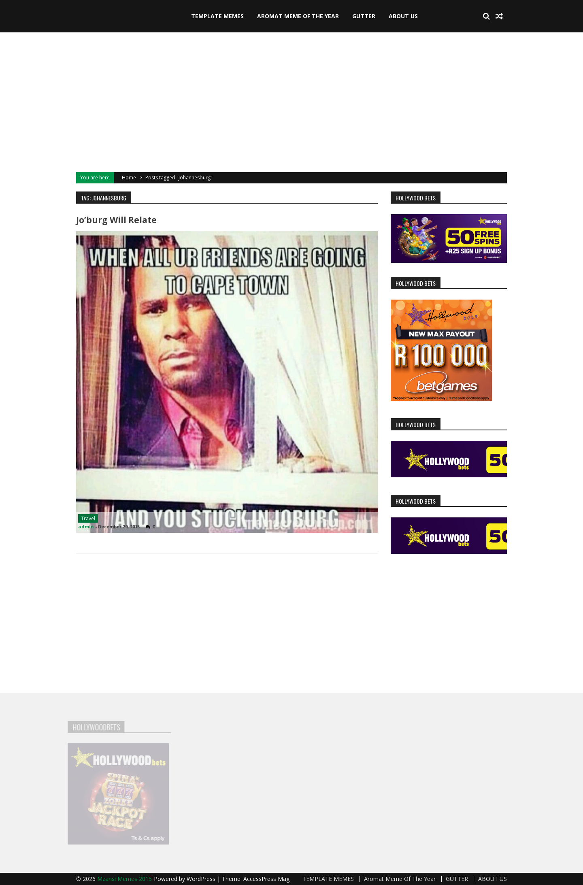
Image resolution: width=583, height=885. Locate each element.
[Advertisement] (291, 101)
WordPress (202, 879)
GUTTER (363, 16)
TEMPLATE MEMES (217, 16)
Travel (88, 518)
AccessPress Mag (266, 879)
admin (86, 526)
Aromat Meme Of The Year (298, 16)
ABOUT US (403, 16)
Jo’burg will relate (116, 220)
